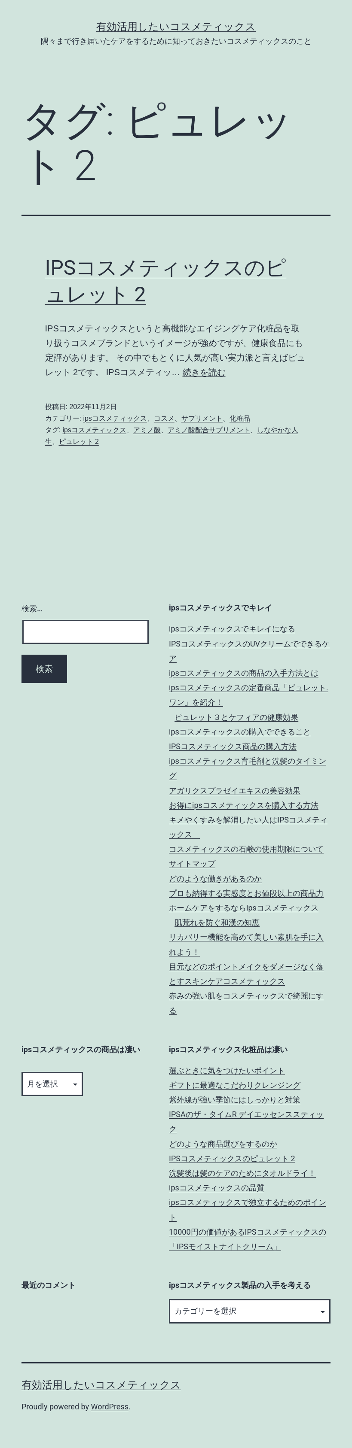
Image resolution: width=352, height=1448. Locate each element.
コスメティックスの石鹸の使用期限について (246, 848)
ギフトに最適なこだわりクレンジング (234, 1085)
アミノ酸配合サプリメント (209, 430)
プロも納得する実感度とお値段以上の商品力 (246, 893)
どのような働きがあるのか (215, 878)
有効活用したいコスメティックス (176, 27)
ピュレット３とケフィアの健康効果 (236, 717)
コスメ (164, 418)
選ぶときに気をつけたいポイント (227, 1070)
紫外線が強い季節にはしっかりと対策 (234, 1099)
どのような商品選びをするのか (223, 1143)
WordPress (110, 1406)
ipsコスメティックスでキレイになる (232, 628)
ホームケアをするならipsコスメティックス (243, 907)
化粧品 (240, 418)
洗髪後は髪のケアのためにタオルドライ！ (242, 1173)
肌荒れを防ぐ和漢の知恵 (217, 922)
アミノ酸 (147, 430)
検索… (32, 608)
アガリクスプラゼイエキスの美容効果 (234, 790)
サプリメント (202, 418)
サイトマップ (192, 863)
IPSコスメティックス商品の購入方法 (233, 746)
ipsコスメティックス (115, 418)
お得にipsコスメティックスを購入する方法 (243, 805)
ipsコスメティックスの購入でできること (240, 731)
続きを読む (204, 372)
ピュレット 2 (79, 441)
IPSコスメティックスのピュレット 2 (232, 1158)
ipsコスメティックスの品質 (216, 1187)
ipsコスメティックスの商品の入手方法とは (243, 672)
